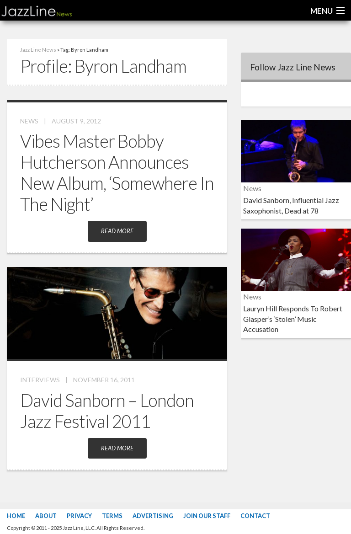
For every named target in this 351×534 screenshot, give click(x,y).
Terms (112, 515)
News (29, 121)
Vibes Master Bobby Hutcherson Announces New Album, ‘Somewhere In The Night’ (117, 172)
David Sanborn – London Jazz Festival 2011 (107, 411)
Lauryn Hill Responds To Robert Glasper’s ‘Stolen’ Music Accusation (292, 318)
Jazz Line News (38, 50)
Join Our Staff (206, 515)
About (46, 515)
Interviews (40, 380)
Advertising (153, 515)
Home (16, 515)
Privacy (79, 515)
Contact (255, 515)
